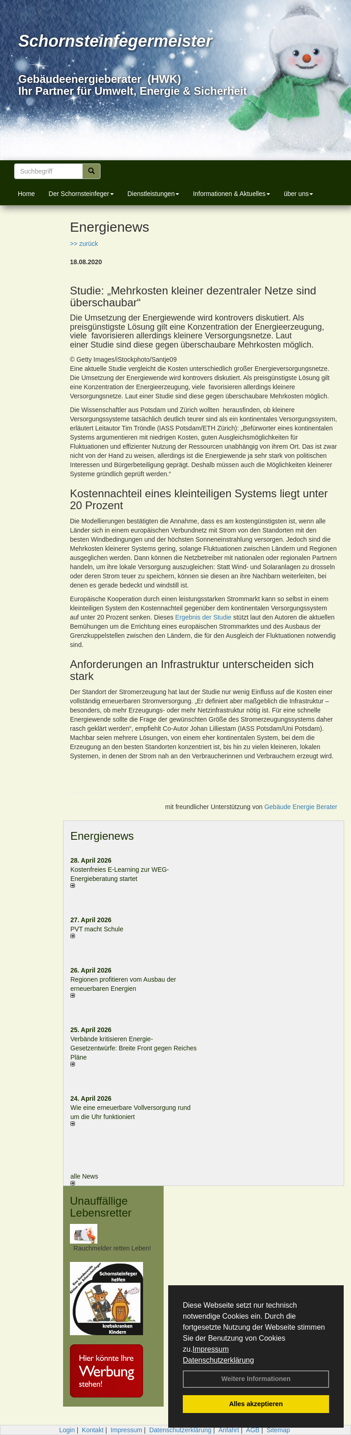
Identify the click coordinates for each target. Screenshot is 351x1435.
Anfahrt (228, 1430)
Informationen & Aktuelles (231, 193)
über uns (298, 193)
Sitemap (278, 1430)
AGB (253, 1430)
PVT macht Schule (96, 929)
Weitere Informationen (256, 1378)
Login (66, 1430)
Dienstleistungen (154, 193)
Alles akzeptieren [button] (256, 1404)
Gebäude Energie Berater (300, 806)
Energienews (102, 836)
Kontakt (92, 1430)
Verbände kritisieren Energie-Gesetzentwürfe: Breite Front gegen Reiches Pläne (133, 1048)
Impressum (210, 1349)
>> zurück (84, 243)
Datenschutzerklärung (218, 1360)
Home (26, 193)
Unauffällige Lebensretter (101, 1207)
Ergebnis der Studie (203, 617)
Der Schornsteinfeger (80, 193)
